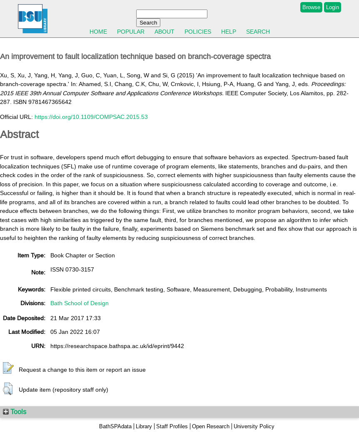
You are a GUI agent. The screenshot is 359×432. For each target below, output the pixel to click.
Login (332, 7)
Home (98, 31)
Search (258, 31)
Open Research (210, 426)
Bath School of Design (79, 303)
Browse (311, 7)
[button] (8, 368)
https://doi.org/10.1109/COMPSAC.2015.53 (91, 117)
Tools (14, 411)
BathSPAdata (115, 426)
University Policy (254, 426)
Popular (131, 31)
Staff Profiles (172, 426)
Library (144, 426)
